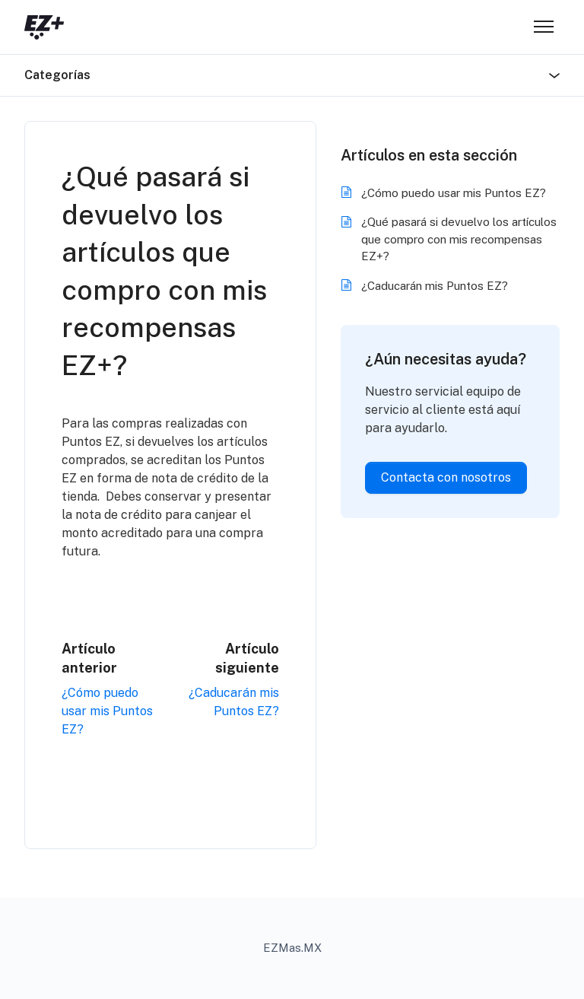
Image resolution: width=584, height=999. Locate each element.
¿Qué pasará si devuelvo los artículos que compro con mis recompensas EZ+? (459, 238)
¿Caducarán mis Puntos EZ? (434, 285)
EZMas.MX (292, 947)
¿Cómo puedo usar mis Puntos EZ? (107, 711)
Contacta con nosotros (446, 477)
